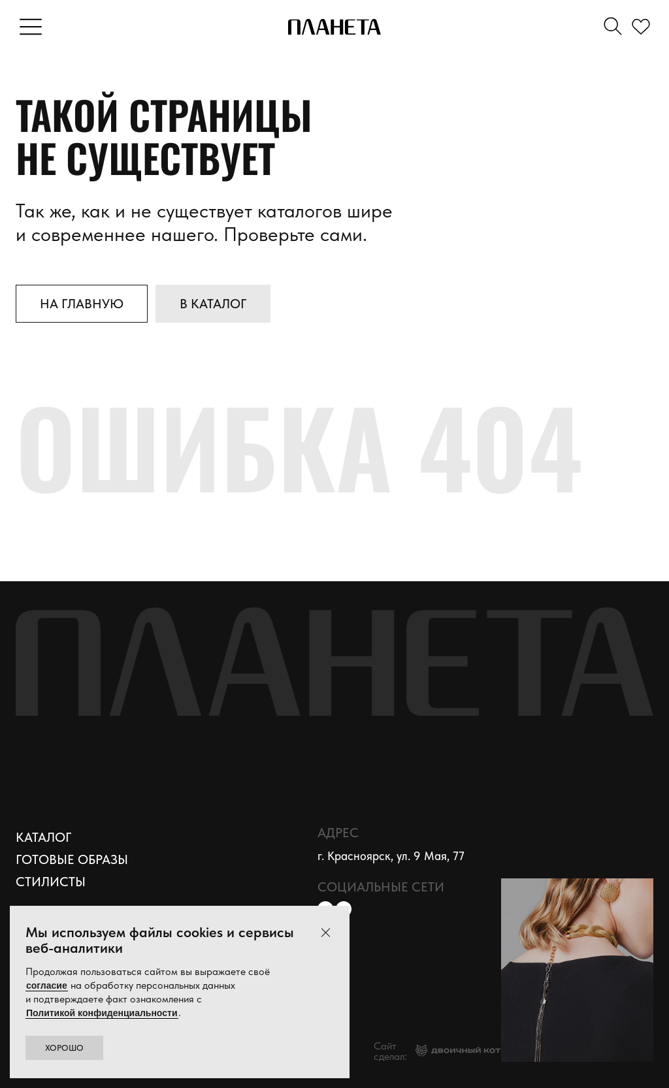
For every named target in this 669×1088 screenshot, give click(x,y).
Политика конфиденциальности (240, 1051)
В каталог (213, 304)
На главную (81, 304)
